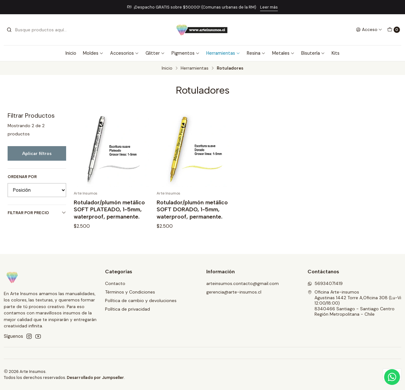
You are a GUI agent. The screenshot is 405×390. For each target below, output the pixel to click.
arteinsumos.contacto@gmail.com (242, 283)
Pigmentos (185, 53)
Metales (283, 53)
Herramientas (223, 53)
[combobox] (38, 29)
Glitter (155, 53)
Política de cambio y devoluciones (141, 300)
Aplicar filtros (37, 153)
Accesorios (124, 53)
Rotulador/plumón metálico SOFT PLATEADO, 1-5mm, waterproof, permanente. (109, 209)
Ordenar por (22, 176)
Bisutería (313, 53)
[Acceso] (369, 29)
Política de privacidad (127, 309)
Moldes (93, 53)
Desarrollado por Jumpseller (95, 377)
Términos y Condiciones (130, 292)
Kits (336, 53)
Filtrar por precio (37, 212)
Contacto (115, 283)
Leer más (269, 7)
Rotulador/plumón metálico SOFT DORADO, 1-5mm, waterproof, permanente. (192, 209)
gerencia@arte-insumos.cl (233, 292)
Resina (256, 53)
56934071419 (325, 283)
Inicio (70, 53)
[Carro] (393, 30)
